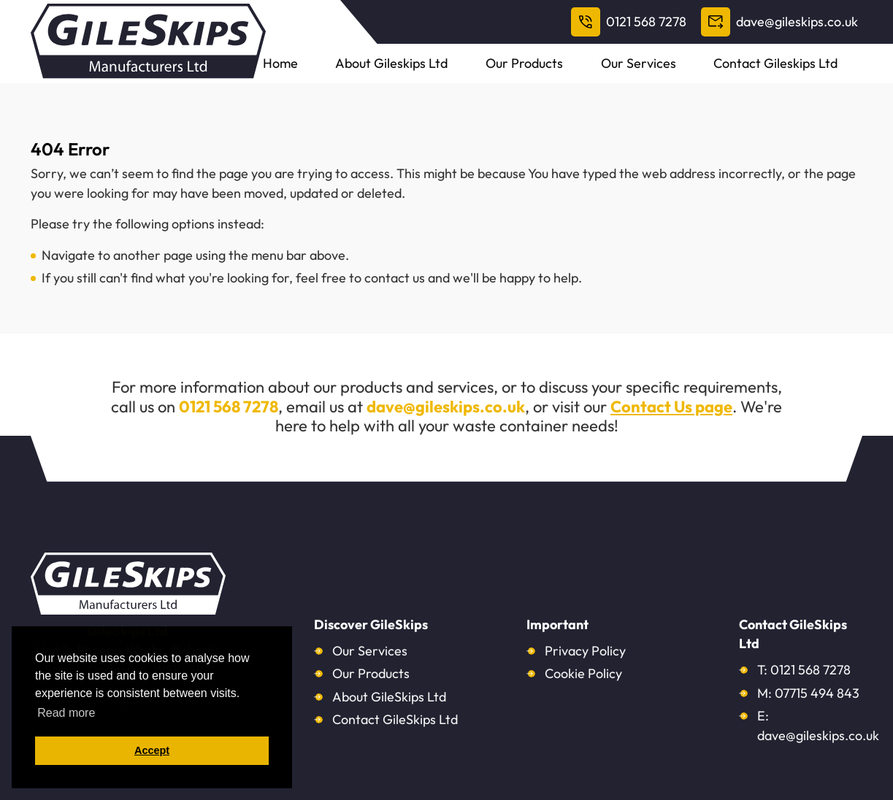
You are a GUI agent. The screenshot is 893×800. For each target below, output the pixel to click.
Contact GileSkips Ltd (395, 719)
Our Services (687, 72)
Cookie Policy (583, 673)
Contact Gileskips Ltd (803, 72)
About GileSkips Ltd (389, 696)
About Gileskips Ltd (484, 72)
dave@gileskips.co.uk (779, 21)
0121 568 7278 (628, 21)
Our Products (595, 72)
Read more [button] (66, 713)
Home (394, 72)
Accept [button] (151, 750)
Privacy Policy (585, 650)
